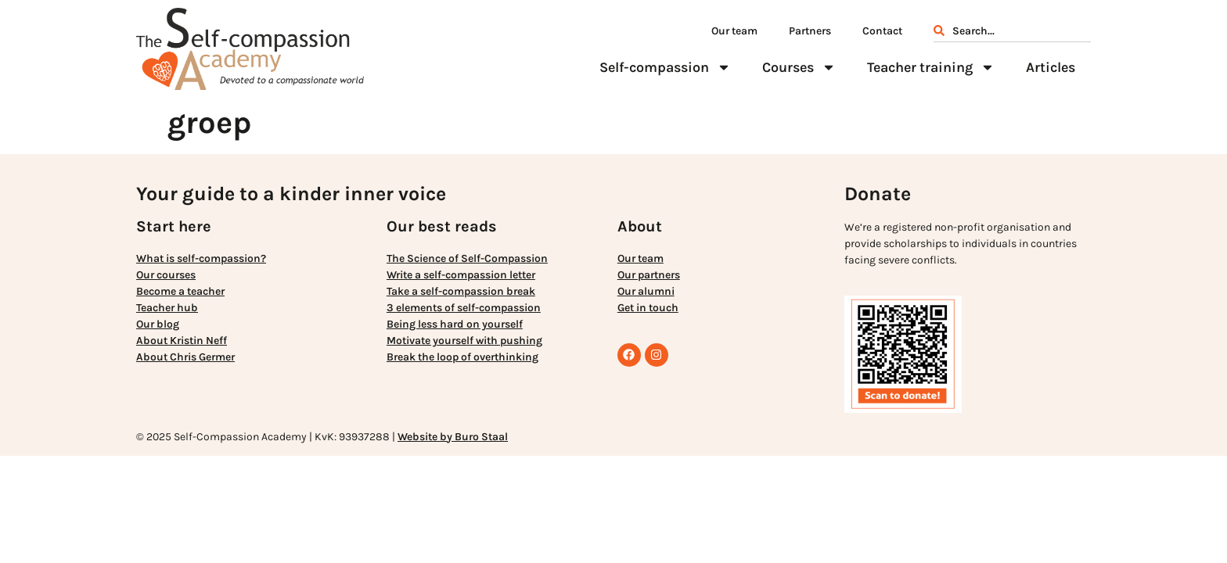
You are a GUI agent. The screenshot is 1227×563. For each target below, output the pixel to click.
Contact (882, 31)
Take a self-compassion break (461, 291)
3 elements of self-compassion (464, 307)
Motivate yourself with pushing (464, 340)
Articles (1050, 67)
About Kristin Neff (181, 340)
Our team (734, 31)
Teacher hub (167, 307)
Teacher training (931, 67)
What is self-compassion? (201, 258)
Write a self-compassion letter (461, 275)
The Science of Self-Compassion (467, 258)
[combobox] (1012, 33)
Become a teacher (180, 291)
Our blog (157, 324)
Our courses (166, 275)
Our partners (648, 275)
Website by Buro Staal (453, 436)
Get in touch (647, 307)
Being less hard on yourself (455, 324)
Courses (799, 67)
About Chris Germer (185, 357)
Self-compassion (665, 67)
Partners (810, 31)
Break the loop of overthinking (462, 357)
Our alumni (646, 291)
